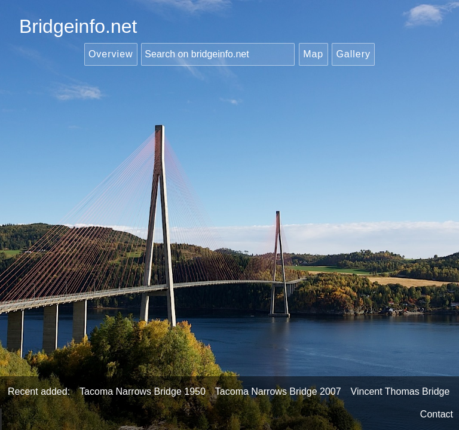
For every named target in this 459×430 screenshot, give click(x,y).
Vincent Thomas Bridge (400, 391)
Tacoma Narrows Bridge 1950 (142, 391)
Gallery (353, 54)
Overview (110, 54)
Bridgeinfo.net (78, 26)
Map (313, 54)
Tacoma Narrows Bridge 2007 (278, 391)
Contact (436, 414)
